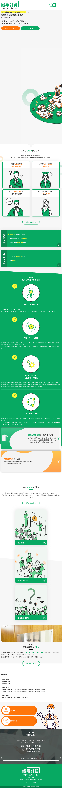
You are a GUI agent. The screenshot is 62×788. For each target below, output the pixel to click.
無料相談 (30, 28)
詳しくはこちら (31, 222)
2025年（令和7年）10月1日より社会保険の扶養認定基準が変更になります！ (25, 692)
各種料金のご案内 (10, 28)
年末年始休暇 (6, 684)
